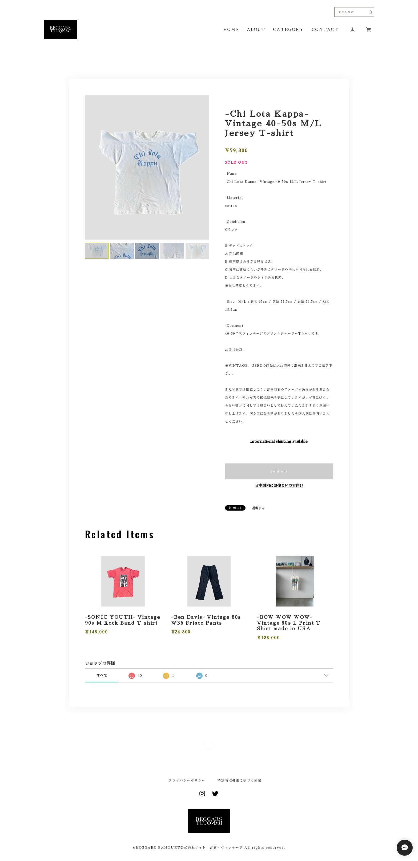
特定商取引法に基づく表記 (239, 780)
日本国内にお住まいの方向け (279, 485)
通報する (258, 508)
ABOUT (256, 29)
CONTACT (325, 29)
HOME (231, 29)
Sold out (279, 471)
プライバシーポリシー (186, 780)
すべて (101, 675)
